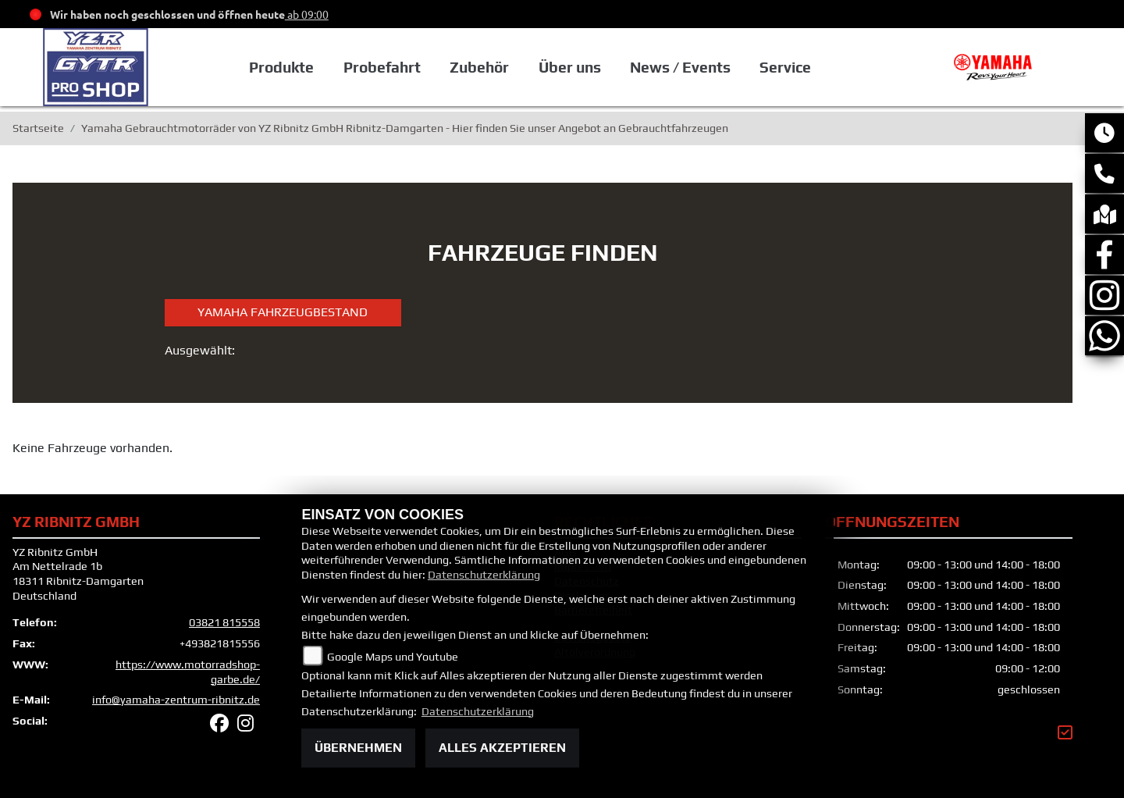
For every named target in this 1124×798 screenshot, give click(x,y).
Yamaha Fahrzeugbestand (282, 312)
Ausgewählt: (200, 350)
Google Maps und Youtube (392, 656)
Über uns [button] (570, 67)
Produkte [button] (281, 67)
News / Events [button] (680, 67)
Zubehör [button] (479, 67)
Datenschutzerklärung (484, 574)
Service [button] (785, 67)
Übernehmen (358, 747)
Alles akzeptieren (502, 747)
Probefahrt (382, 67)
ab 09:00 (307, 14)
